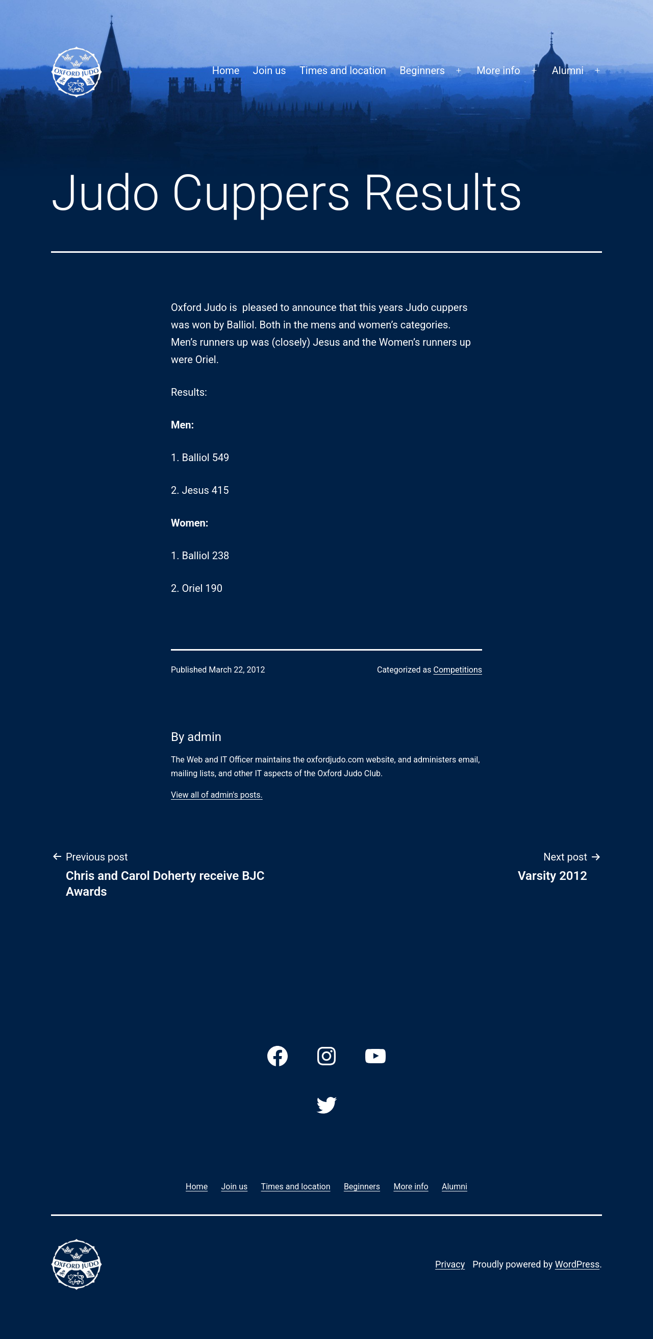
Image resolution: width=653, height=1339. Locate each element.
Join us (269, 70)
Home (226, 70)
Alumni (568, 70)
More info (498, 70)
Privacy (450, 1264)
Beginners (422, 70)
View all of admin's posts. (217, 795)
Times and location (342, 70)
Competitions (457, 670)
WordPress (577, 1264)
